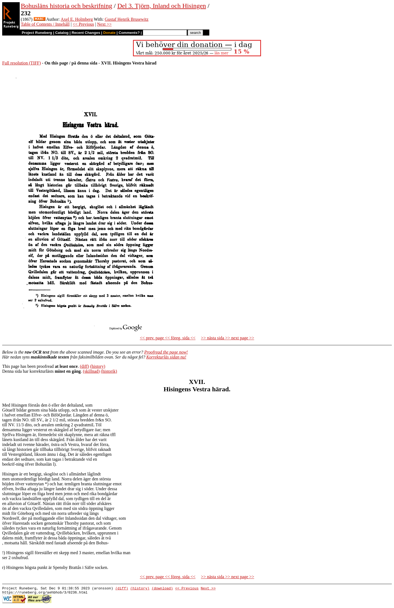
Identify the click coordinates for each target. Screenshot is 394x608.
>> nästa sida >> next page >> (227, 338)
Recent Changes (86, 33)
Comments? (129, 33)
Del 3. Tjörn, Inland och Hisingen (161, 5)
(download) (162, 588)
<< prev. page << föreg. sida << (167, 338)
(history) (97, 366)
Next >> (104, 24)
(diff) (84, 366)
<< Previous (83, 24)
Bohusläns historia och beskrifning (66, 5)
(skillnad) (91, 371)
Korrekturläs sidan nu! (166, 357)
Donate (109, 33)
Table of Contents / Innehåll (45, 24)
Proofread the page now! (166, 352)
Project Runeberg (37, 33)
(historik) (109, 371)
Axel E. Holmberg (77, 19)
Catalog (62, 33)
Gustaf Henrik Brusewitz (127, 19)
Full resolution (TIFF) (21, 63)
